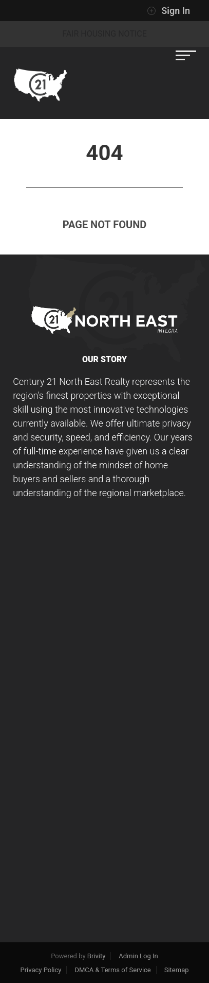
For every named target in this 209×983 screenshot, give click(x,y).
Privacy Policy (40, 970)
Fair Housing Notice (104, 34)
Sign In (168, 11)
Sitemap (176, 970)
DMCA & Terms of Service (112, 970)
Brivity (96, 956)
